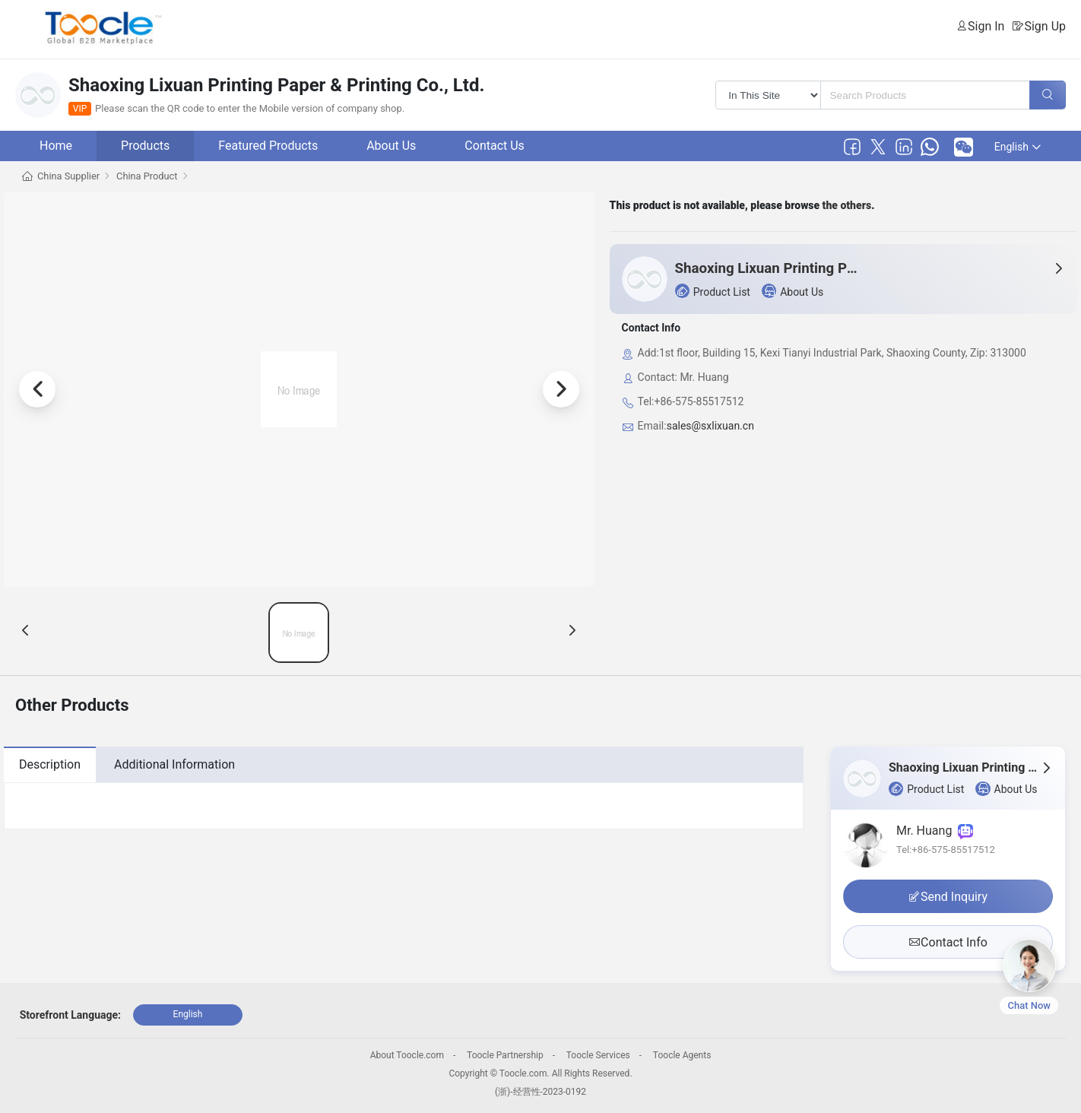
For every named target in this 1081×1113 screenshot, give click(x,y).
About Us (391, 145)
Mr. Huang (934, 830)
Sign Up (1045, 26)
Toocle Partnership (505, 1055)
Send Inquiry (947, 896)
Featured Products (268, 145)
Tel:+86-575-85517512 (945, 849)
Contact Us (494, 145)
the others (847, 205)
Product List (712, 291)
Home (56, 145)
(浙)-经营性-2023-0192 (540, 1091)
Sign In (986, 26)
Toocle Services (598, 1055)
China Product (146, 176)
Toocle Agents (682, 1055)
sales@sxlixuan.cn (710, 426)
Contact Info (947, 942)
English (1017, 147)
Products (145, 145)
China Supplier (68, 176)
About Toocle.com (407, 1055)
